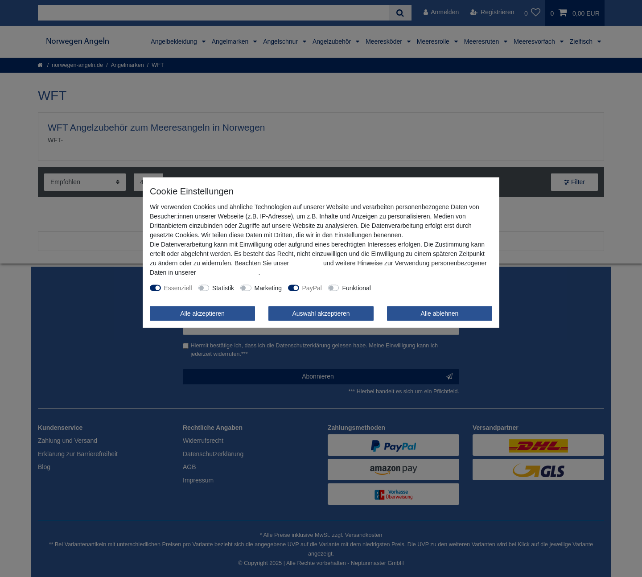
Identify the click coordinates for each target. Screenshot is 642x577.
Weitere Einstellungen (407, 287)
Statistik (223, 287)
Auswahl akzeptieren (321, 313)
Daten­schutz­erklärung (228, 272)
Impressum (306, 262)
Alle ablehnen (440, 313)
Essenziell (178, 287)
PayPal (312, 287)
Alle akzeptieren (202, 313)
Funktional (356, 287)
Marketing (268, 287)
